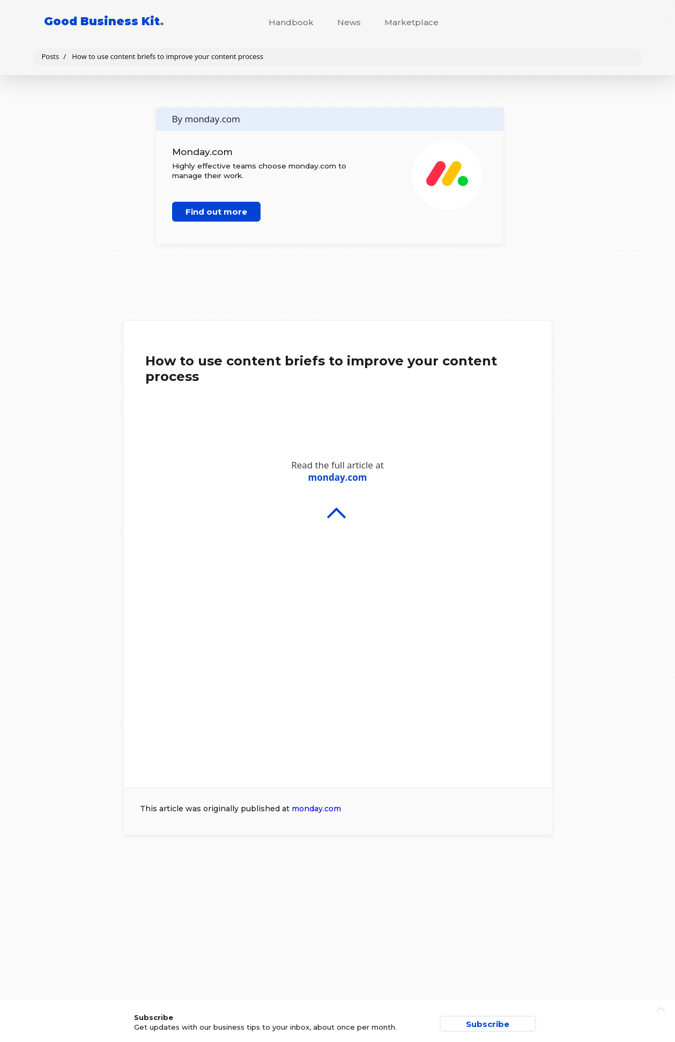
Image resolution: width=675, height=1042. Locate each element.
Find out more (216, 212)
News (349, 22)
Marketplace (411, 22)
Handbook (291, 22)
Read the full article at (338, 601)
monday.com (316, 808)
